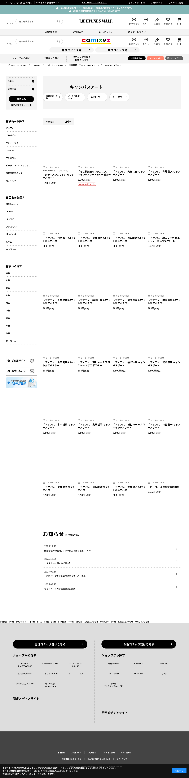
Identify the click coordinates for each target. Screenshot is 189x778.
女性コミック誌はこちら (138, 644)
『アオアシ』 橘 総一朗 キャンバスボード (129, 363)
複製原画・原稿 (51, 97)
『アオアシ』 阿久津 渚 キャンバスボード (94, 488)
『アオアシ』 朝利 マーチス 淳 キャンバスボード (129, 426)
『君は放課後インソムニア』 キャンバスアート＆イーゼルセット (94, 174)
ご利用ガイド (157, 2)
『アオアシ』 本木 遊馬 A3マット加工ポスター (164, 301)
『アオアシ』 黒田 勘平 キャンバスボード (94, 426)
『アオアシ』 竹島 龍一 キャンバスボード (164, 426)
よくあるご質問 (176, 2)
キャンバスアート (74, 97)
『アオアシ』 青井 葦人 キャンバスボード (164, 173)
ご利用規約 (91, 752)
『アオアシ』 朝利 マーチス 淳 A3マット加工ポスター (94, 363)
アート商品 (117, 97)
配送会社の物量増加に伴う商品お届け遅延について (96, 10)
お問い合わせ (126, 752)
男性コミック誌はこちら (50, 644)
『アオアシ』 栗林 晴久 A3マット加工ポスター (94, 239)
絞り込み (21, 99)
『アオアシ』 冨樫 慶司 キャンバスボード (164, 363)
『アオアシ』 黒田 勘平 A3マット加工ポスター (59, 363)
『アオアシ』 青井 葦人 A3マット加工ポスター (129, 488)
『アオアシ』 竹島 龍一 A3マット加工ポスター (59, 239)
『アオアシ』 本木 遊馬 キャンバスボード (59, 426)
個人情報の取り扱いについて (98, 759)
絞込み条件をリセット (21, 104)
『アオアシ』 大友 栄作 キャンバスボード (129, 173)
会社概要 (61, 752)
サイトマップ (122, 759)
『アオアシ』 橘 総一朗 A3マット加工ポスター (94, 301)
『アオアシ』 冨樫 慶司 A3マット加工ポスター (129, 301)
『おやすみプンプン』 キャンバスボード (58, 176)
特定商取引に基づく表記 (71, 759)
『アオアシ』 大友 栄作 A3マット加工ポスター (59, 301)
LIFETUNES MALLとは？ (94, 2)
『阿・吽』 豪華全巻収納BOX (163, 487)
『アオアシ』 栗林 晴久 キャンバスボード (59, 488)
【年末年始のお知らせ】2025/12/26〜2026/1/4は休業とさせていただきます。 (96, 7)
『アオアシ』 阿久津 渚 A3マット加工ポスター (129, 239)
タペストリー (96, 97)
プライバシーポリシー (27, 773)
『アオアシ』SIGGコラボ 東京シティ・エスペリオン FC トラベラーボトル (164, 241)
